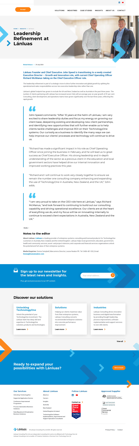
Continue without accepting (47, 232)
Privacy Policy (53, 222)
